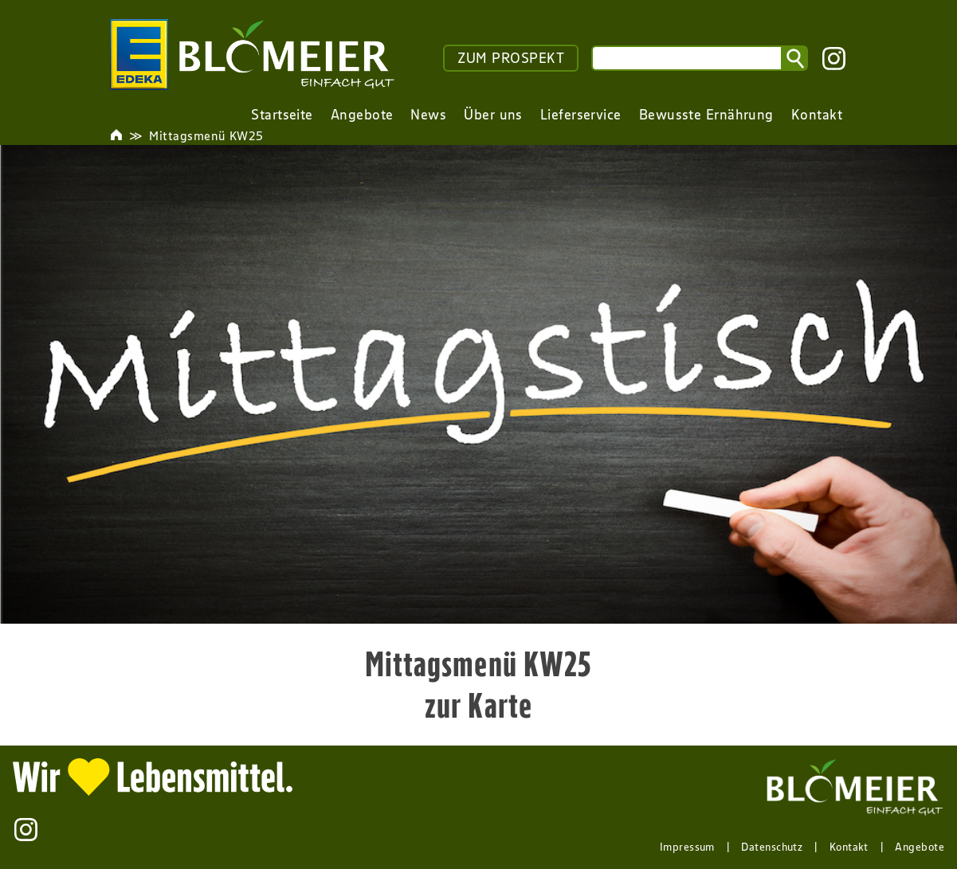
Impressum (687, 847)
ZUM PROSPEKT (510, 58)
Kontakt (849, 847)
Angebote (919, 847)
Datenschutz (771, 847)
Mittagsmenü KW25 (206, 135)
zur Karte (478, 704)
